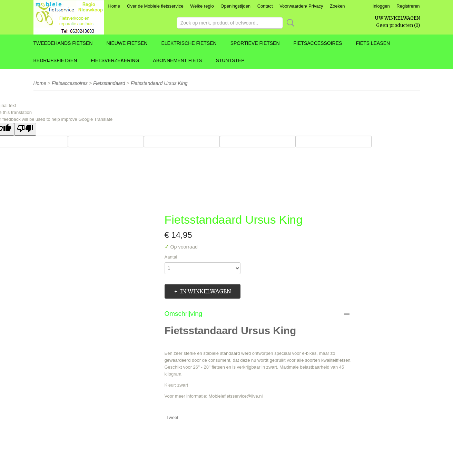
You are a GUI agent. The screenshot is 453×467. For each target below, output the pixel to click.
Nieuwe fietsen (126, 43)
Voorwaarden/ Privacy (301, 6)
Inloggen (381, 6)
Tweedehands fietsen (63, 43)
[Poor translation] (25, 129)
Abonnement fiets (177, 60)
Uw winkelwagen (397, 18)
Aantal (171, 257)
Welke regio (202, 6)
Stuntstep (230, 60)
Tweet (172, 417)
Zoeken (337, 6)
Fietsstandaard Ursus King (159, 83)
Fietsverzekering (115, 60)
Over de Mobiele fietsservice (155, 6)
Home (114, 6)
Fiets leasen (373, 43)
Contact (265, 6)
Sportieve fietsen (255, 43)
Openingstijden (235, 6)
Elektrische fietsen (188, 43)
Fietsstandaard (109, 83)
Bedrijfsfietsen (55, 60)
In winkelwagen (205, 291)
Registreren (408, 6)
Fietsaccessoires (318, 43)
